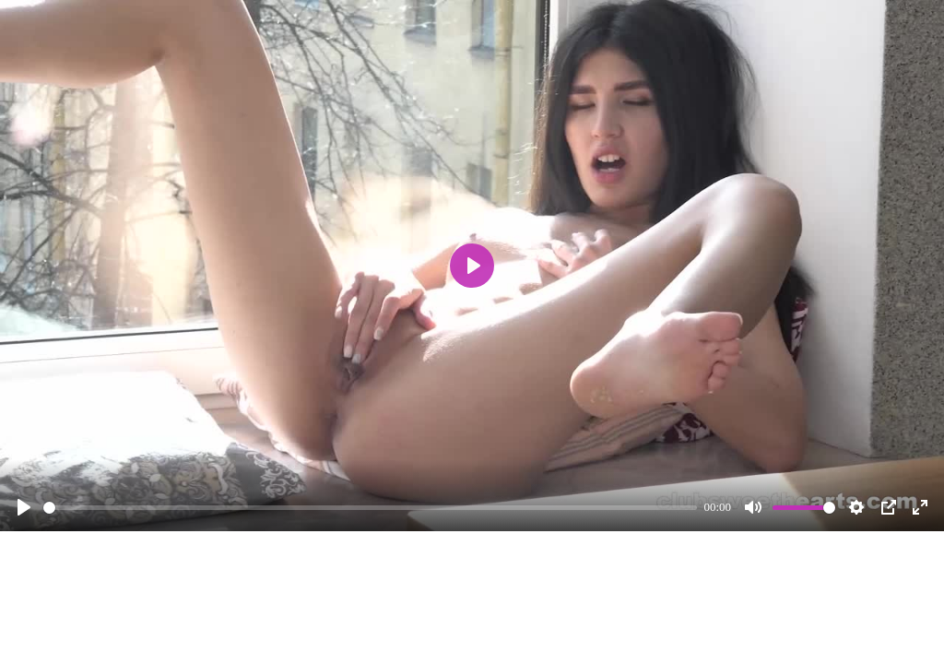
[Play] (24, 507)
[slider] (370, 507)
